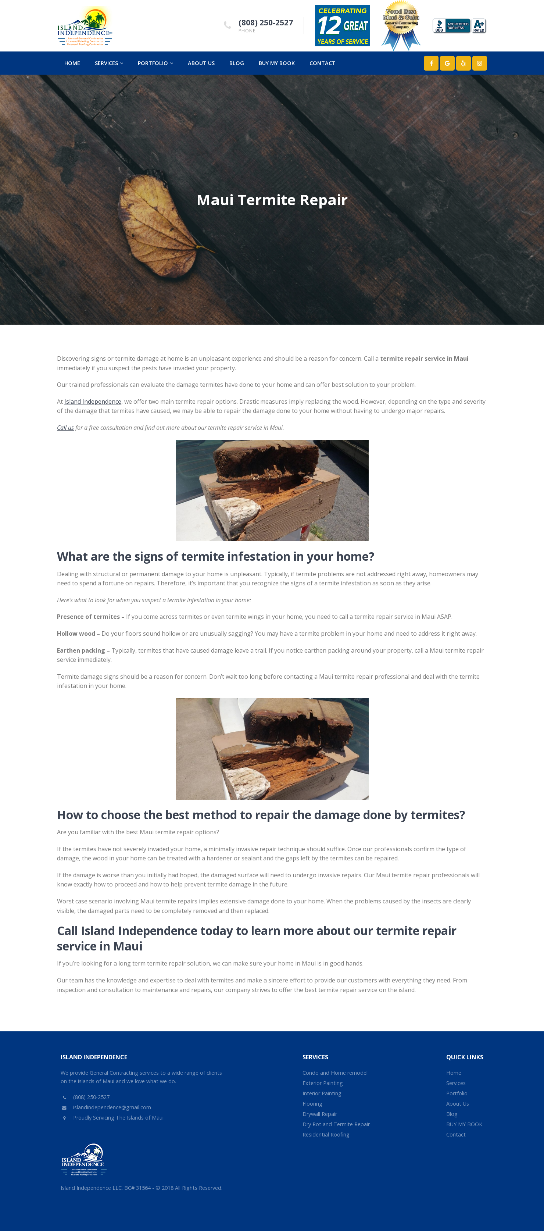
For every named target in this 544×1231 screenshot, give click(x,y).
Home (72, 63)
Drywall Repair (320, 1113)
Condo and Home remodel (335, 1072)
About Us (201, 63)
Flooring (312, 1103)
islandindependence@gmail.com (106, 1107)
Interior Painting (322, 1093)
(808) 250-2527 (266, 22)
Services (109, 63)
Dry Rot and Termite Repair (336, 1124)
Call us (65, 428)
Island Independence (92, 401)
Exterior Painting (323, 1083)
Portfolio (155, 63)
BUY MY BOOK (277, 63)
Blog (236, 63)
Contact (322, 63)
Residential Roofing (326, 1134)
